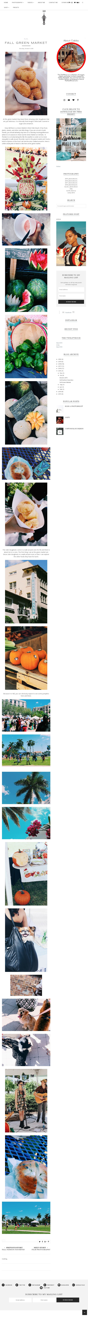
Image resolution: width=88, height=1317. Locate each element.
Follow (58, 166)
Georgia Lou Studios (55, 1314)
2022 (60, 359)
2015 (60, 371)
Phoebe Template (34, 1314)
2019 (60, 361)
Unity (58, 345)
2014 (60, 391)
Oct (61, 375)
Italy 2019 (59, 343)
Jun (61, 387)
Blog (26, 38)
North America (71, 191)
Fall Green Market (65, 382)
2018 (60, 364)
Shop (6, 7)
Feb (61, 389)
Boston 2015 (64, 378)
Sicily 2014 (71, 193)
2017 (60, 366)
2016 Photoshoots (71, 181)
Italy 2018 (59, 347)
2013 (60, 394)
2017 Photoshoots (71, 183)
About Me (41, 2)
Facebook (68, 312)
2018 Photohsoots (71, 185)
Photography (18, 2)
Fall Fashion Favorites (66, 380)
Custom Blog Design (74, 429)
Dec (61, 373)
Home (6, 2)
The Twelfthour (23, 1314)
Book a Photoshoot (71, 187)
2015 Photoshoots (71, 179)
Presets (16, 7)
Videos (31, 2)
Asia (58, 219)
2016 (60, 368)
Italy (71, 189)
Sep (61, 384)
